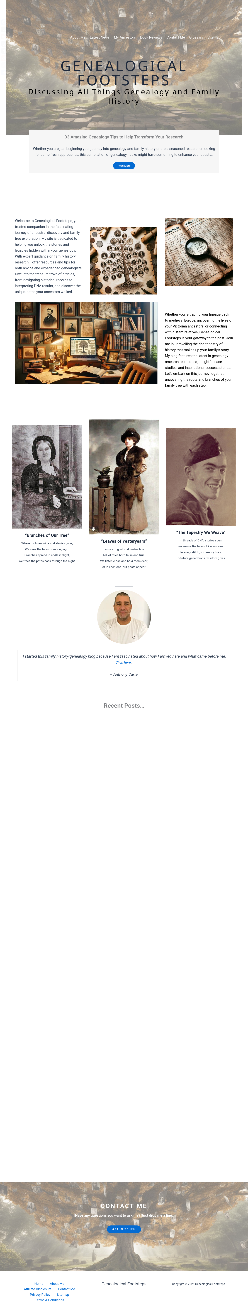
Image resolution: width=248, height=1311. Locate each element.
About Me (38, 1288)
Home (22, 1288)
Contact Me (28, 1294)
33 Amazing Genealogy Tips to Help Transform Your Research (124, 137)
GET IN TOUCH (124, 1235)
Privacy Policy (52, 1294)
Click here (123, 663)
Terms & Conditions (50, 1300)
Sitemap (73, 1294)
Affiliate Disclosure (64, 1288)
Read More (124, 166)
